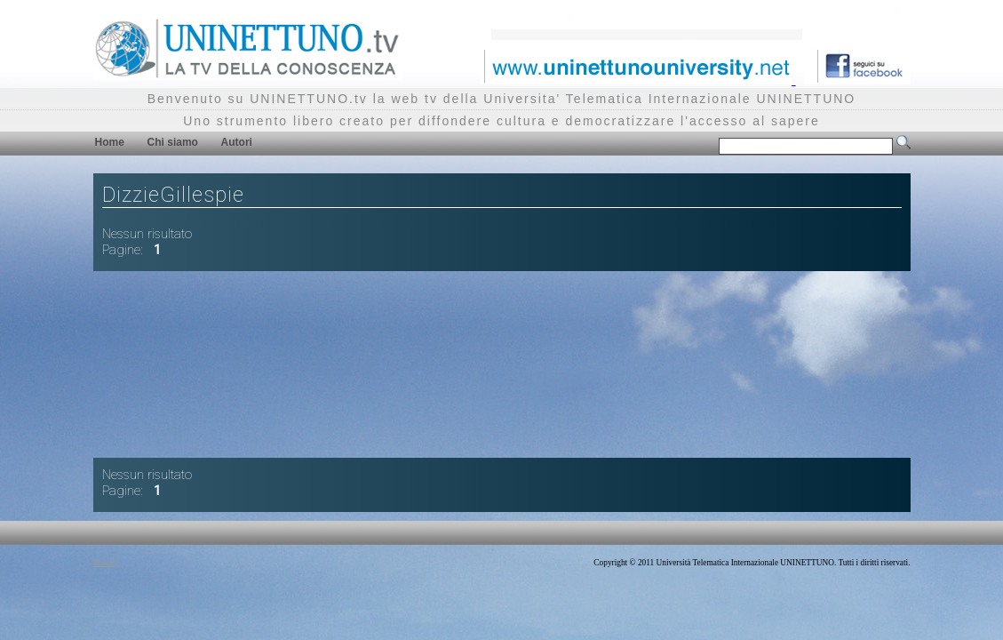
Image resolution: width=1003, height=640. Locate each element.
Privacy (106, 562)
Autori (236, 142)
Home (109, 142)
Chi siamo (172, 142)
